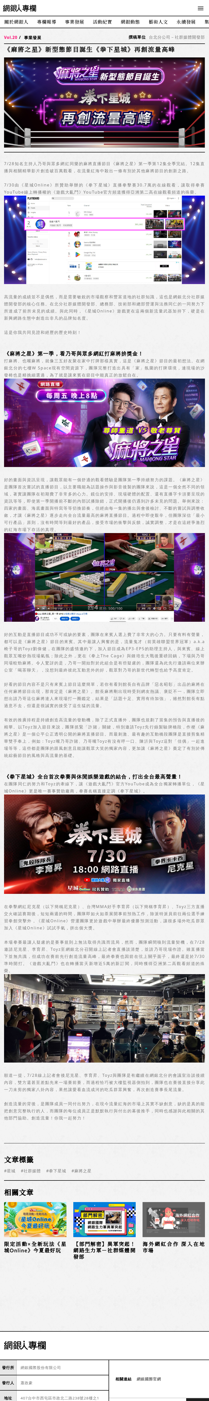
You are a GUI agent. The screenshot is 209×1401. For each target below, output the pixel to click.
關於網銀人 (16, 22)
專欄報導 (46, 22)
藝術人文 (158, 22)
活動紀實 (102, 22)
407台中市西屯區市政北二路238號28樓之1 (60, 1397)
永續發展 (186, 22)
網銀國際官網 (149, 1378)
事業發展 (74, 22)
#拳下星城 (56, 1170)
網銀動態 (130, 22)
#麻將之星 (82, 1170)
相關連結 (123, 1379)
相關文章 (18, 1192)
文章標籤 (18, 1159)
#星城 (9, 1170)
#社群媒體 (31, 1170)
